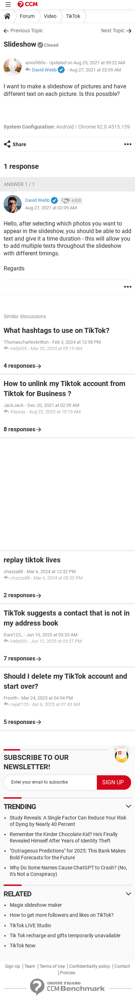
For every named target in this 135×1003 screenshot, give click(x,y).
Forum (27, 16)
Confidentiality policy (89, 966)
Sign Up (12, 966)
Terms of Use (52, 966)
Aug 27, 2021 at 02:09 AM (95, 70)
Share (19, 144)
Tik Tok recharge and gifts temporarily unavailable (65, 935)
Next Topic (113, 30)
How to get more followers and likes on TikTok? (62, 915)
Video (50, 16)
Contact (122, 966)
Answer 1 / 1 (19, 184)
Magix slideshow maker (36, 905)
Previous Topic (26, 30)
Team (29, 966)
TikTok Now (23, 945)
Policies (67, 972)
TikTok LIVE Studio (30, 925)
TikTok (73, 16)
